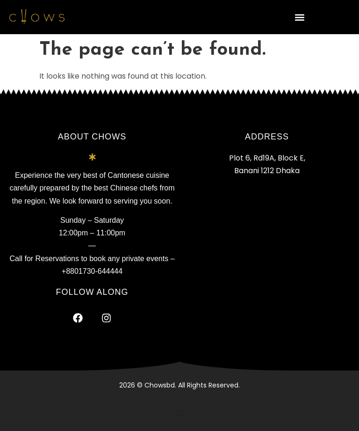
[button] (299, 17)
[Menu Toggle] (179, 412)
